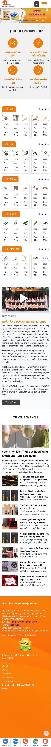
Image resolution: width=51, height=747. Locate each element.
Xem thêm (10, 402)
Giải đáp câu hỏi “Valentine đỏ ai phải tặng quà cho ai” (33, 578)
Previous (7, 126)
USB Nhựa (10, 179)
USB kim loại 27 (35, 266)
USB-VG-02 (16, 126)
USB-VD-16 (35, 161)
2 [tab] (25, 20)
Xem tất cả (44, 109)
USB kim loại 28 (25, 266)
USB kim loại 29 (16, 266)
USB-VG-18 (35, 126)
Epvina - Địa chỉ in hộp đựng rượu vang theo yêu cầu (32, 492)
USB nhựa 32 (16, 196)
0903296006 (14, 625)
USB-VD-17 (25, 161)
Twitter (19, 655)
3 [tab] (32, 20)
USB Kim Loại (12, 249)
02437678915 (18, 622)
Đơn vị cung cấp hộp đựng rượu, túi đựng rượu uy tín (34, 549)
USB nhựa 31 (25, 196)
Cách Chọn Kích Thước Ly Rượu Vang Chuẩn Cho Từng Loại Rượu (25, 453)
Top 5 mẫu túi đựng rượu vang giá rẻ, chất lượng (33, 506)
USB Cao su (11, 214)
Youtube (32, 655)
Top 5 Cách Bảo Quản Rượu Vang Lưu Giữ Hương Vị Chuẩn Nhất (33, 478)
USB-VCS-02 (35, 231)
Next (46, 126)
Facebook (7, 655)
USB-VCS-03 (25, 231)
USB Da (9, 144)
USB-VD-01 (16, 161)
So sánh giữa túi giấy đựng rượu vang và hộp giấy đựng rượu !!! (34, 535)
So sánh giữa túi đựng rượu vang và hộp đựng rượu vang (33, 521)
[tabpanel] (25, 15)
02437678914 (32, 622)
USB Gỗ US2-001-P (25, 126)
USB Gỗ (9, 109)
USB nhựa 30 (35, 196)
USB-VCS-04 (16, 231)
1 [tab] (19, 20)
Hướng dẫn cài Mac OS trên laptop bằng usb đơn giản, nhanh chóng (32, 564)
